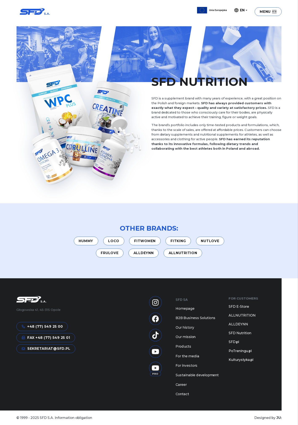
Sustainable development (197, 380)
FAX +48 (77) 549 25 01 (45, 338)
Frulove (109, 253)
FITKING (178, 241)
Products (183, 350)
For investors (186, 370)
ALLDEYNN (144, 253)
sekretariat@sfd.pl (45, 349)
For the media (187, 360)
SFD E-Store (239, 307)
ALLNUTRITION (183, 253)
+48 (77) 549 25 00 (42, 327)
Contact (182, 401)
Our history (185, 330)
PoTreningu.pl (240, 351)
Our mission (186, 340)
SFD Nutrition (240, 333)
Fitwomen (145, 241)
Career (181, 390)
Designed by (268, 418)
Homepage (185, 310)
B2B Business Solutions (195, 320)
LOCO (113, 241)
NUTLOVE (210, 241)
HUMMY (86, 241)
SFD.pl (234, 342)
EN (239, 10)
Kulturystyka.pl (241, 360)
